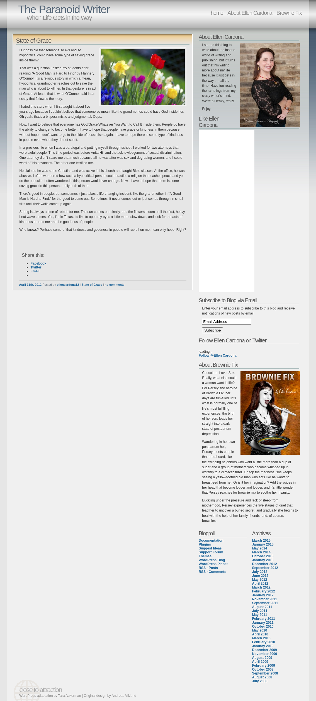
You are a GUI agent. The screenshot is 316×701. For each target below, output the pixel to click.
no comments (115, 284)
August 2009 (262, 658)
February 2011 (263, 619)
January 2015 (262, 544)
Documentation (211, 540)
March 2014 (261, 552)
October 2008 (262, 669)
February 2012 (263, 591)
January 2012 (262, 595)
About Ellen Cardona (249, 13)
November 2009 (264, 654)
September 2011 (265, 603)
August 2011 (262, 607)
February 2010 (263, 642)
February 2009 (263, 666)
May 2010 (259, 630)
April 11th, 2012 (30, 284)
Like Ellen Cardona (209, 122)
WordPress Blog (212, 560)
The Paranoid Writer (64, 9)
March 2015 (261, 540)
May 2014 (259, 548)
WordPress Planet (213, 564)
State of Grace (33, 40)
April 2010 (260, 634)
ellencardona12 (68, 284)
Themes (205, 556)
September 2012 (265, 568)
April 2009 (260, 662)
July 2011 (259, 611)
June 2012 (260, 576)
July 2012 (259, 572)
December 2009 (264, 650)
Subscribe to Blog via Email (228, 300)
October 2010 (262, 626)
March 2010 (261, 638)
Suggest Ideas (210, 548)
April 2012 (260, 583)
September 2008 (265, 673)
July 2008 (259, 681)
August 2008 (262, 677)
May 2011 (259, 615)
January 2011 (262, 623)
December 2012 (264, 564)
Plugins (205, 544)
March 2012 (261, 587)
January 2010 (262, 646)
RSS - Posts (208, 568)
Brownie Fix (289, 13)
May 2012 (259, 580)
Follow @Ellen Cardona (217, 355)
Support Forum (211, 552)
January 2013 (262, 560)
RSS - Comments (212, 572)
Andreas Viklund (123, 696)
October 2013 (262, 556)
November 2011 (264, 599)
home (217, 13)
